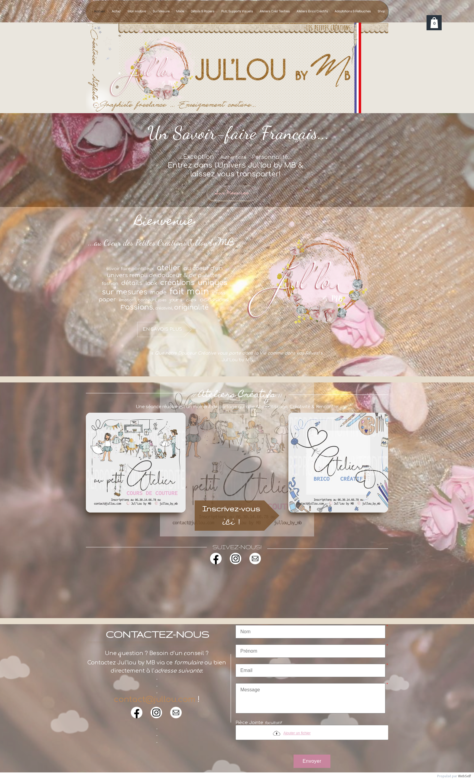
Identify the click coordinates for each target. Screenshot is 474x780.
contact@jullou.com (154, 699)
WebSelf (464, 776)
